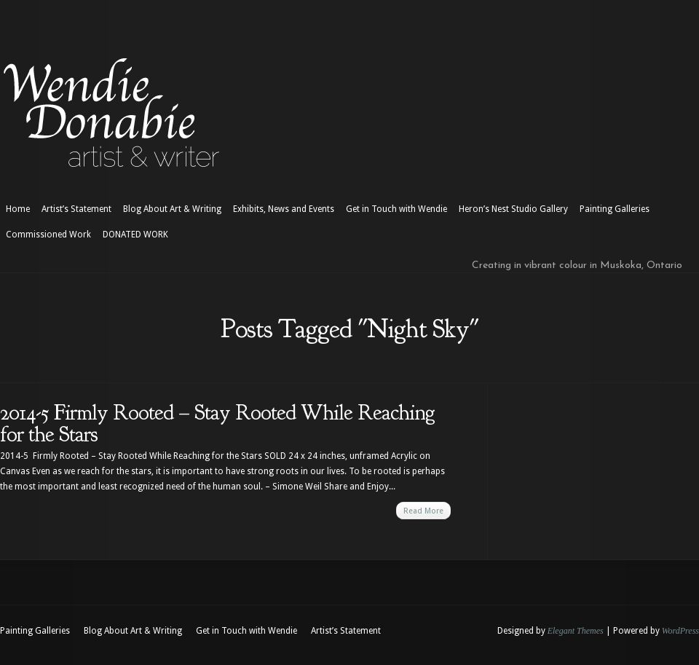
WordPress (680, 631)
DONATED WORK (135, 234)
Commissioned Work (48, 234)
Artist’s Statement (76, 209)
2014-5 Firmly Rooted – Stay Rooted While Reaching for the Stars (217, 423)
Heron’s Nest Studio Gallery (513, 209)
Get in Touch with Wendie (396, 209)
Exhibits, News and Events (283, 209)
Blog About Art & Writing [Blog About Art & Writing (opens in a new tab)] (172, 209)
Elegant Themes (576, 631)
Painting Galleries (614, 209)
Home (18, 209)
